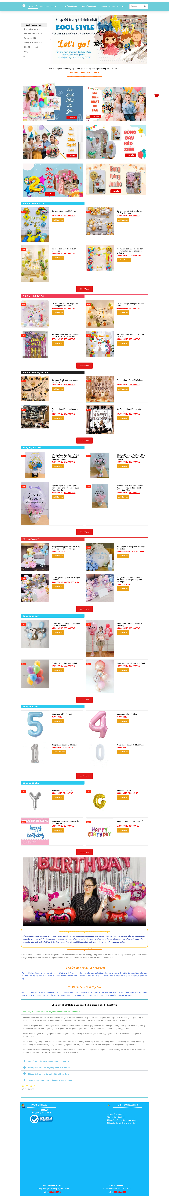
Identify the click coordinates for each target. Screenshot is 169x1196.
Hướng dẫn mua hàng (115, 1114)
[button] (50, 39)
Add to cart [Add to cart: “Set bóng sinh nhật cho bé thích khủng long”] (58, 258)
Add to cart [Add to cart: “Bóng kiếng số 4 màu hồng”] (123, 721)
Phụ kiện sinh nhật (70, 6)
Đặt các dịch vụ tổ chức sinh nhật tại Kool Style (48, 1074)
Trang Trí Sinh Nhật (109, 6)
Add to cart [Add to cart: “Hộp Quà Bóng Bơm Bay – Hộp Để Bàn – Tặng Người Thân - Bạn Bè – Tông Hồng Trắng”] (123, 497)
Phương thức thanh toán (116, 1117)
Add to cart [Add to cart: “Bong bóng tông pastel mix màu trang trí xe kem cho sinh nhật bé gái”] (58, 556)
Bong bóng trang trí (49, 6)
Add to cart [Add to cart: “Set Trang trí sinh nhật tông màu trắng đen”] (123, 418)
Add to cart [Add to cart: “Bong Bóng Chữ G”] (123, 797)
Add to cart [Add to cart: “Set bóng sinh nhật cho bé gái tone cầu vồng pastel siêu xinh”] (58, 313)
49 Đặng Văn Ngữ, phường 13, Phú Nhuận (84, 76)
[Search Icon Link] (34, 56)
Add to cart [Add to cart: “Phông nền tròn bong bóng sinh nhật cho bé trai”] (123, 556)
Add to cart (58, 389)
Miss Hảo (36, 1110)
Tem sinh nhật (31, 38)
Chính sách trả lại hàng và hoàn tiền (121, 1123)
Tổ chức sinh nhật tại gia (84, 987)
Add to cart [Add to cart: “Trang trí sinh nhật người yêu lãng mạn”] (123, 389)
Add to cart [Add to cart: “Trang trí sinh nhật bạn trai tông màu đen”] (58, 418)
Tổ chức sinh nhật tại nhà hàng (84, 967)
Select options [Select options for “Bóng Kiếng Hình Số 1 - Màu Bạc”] (59, 752)
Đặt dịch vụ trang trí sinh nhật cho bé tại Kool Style (50, 1080)
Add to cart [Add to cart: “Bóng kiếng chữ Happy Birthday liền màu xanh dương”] (58, 830)
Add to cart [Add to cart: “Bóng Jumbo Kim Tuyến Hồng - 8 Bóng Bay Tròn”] (123, 632)
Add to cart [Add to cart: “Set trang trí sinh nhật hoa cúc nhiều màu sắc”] (123, 343)
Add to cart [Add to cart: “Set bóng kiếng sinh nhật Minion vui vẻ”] (58, 220)
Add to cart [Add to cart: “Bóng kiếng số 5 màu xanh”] (58, 721)
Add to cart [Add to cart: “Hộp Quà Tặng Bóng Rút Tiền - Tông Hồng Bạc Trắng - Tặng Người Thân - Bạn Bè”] (123, 466)
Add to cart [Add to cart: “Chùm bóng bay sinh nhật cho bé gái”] (123, 670)
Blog (123, 6)
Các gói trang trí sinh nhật (84, 949)
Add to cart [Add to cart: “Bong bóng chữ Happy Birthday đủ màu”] (123, 830)
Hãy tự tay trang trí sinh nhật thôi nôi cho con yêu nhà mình (54, 1012)
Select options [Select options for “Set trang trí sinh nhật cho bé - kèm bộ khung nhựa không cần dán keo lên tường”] (124, 260)
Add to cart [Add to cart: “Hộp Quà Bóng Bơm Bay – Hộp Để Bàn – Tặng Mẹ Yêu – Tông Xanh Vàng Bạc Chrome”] (58, 466)
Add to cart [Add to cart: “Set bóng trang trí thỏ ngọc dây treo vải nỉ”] (123, 313)
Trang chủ (33, 6)
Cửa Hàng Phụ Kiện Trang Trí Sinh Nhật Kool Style (84, 931)
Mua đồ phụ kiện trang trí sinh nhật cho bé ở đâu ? (50, 1061)
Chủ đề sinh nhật (90, 6)
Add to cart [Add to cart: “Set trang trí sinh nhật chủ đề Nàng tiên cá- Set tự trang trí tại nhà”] (58, 343)
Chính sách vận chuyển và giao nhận (121, 1120)
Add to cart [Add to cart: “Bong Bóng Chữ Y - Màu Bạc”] (58, 797)
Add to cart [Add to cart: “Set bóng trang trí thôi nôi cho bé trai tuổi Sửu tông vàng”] (123, 220)
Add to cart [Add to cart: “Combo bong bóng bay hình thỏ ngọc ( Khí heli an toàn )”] (58, 632)
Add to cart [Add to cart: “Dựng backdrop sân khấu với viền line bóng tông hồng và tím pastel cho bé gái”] (123, 589)
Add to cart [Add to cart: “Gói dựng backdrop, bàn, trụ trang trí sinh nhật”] (58, 586)
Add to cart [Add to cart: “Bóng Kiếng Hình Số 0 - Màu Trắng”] (123, 752)
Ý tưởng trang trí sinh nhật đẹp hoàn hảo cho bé (49, 1068)
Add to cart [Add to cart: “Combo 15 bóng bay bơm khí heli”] (58, 670)
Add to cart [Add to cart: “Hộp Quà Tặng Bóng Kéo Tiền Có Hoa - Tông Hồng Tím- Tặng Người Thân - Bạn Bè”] (58, 497)
